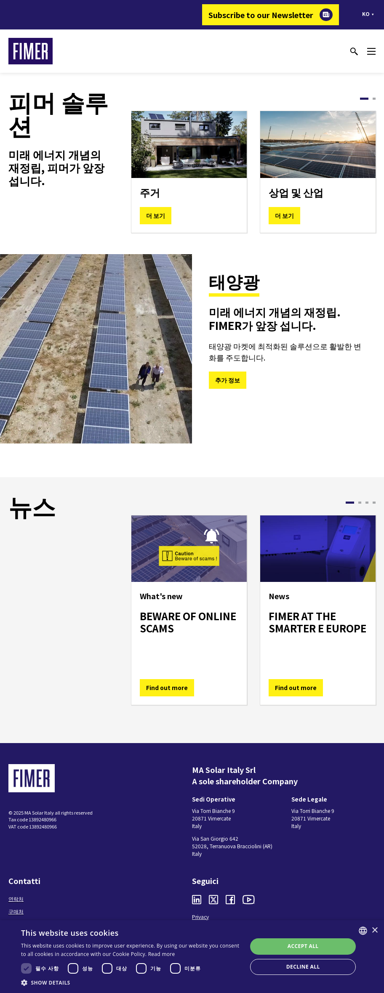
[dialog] (192, 956)
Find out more (167, 687)
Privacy (200, 916)
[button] (130, 982)
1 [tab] (364, 99)
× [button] (374, 930)
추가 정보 (227, 380)
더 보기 (155, 215)
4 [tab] (374, 503)
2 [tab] (374, 99)
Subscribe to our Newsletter (260, 14)
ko (366, 13)
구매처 (16, 911)
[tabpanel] (189, 172)
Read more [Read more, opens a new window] (161, 954)
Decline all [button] (303, 966)
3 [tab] (366, 503)
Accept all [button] (303, 946)
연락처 (16, 898)
